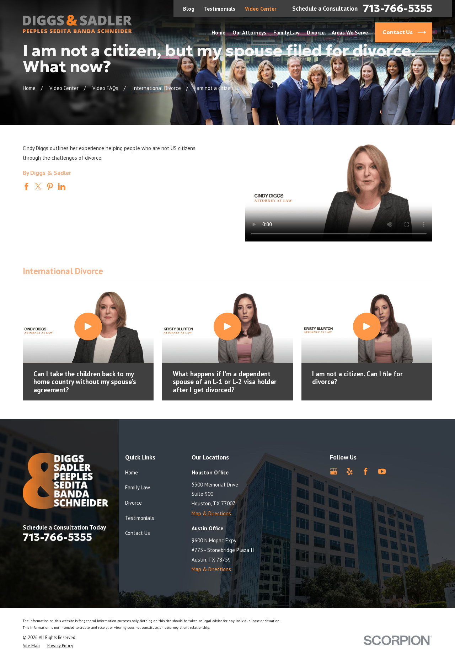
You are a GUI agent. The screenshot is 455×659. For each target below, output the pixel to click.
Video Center (260, 8)
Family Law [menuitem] (286, 32)
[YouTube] (382, 471)
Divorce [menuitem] (316, 32)
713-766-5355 (397, 8)
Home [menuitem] (218, 32)
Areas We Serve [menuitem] (350, 32)
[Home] (77, 24)
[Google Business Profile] (333, 471)
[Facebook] (365, 471)
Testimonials (219, 8)
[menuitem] (31, 646)
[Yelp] (349, 471)
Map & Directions (211, 513)
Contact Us (137, 533)
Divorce (133, 502)
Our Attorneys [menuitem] (249, 32)
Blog (188, 8)
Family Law (137, 487)
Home (131, 472)
